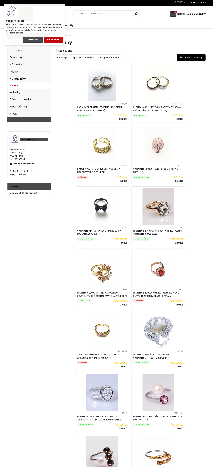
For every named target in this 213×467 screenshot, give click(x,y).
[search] (136, 13)
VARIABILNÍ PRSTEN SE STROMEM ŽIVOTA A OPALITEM (110, 385)
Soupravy (16, 57)
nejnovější (90, 57)
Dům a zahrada (20, 99)
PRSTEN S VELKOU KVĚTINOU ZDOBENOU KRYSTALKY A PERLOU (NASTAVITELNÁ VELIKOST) (147, 177)
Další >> (135, 410)
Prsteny (14, 85)
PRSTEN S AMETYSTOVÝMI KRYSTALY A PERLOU (71, 318)
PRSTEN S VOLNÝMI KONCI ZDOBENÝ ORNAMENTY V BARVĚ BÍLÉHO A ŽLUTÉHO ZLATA (108, 316)
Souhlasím (53, 39)
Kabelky (15, 92)
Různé (14, 71)
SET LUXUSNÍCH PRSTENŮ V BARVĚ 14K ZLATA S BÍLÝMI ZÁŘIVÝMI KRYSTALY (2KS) (109, 110)
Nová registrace (198, 2)
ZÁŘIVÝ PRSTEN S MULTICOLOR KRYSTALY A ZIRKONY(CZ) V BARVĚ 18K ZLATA (73, 247)
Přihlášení (181, 2)
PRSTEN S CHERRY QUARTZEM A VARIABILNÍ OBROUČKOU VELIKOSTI (149, 318)
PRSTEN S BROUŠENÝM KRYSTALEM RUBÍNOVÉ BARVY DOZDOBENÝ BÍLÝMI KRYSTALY (186, 177)
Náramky (16, 64)
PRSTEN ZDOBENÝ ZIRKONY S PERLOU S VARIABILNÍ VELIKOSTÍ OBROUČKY (109, 245)
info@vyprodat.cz (23, 163)
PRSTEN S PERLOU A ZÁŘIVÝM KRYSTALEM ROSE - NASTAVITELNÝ (185, 245)
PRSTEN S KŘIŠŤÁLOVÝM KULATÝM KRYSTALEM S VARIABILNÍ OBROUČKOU (107, 175)
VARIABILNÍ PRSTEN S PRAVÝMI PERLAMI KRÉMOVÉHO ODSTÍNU (149, 385)
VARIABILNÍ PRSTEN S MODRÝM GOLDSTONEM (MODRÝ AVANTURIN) (73, 386)
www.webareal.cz (117, 464)
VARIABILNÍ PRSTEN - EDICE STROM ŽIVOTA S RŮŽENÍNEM (185, 109)
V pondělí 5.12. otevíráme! (23, 193)
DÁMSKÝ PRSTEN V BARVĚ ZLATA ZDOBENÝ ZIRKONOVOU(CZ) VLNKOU (147, 110)
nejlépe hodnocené (109, 57)
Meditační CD (19, 106)
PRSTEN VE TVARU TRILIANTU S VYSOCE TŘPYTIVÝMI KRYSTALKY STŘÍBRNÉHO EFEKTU (148, 245)
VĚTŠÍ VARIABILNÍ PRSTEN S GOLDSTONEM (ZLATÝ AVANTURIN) (184, 318)
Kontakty (68, 25)
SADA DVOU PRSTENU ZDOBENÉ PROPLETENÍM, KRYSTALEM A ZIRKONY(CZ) (72, 110)
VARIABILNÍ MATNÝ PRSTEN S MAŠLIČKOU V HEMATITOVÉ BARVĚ (72, 175)
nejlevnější (62, 57)
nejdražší (76, 57)
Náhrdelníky (18, 79)
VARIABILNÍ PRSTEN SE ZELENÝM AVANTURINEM (183, 385)
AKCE (13, 114)
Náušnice (16, 50)
